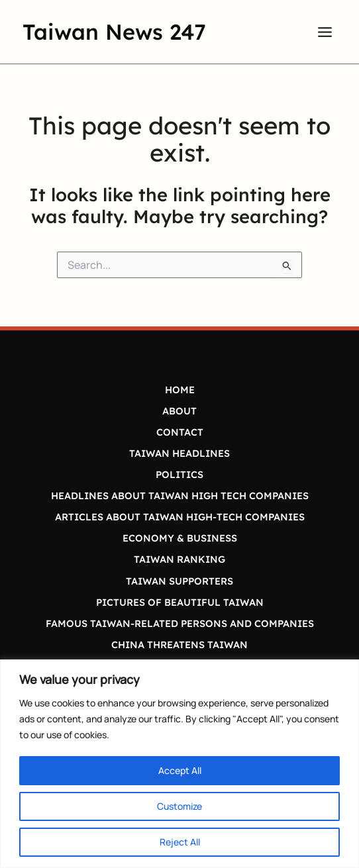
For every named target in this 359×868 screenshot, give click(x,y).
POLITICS (179, 474)
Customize (179, 806)
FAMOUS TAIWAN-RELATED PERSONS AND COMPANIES (180, 623)
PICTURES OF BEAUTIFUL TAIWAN (180, 602)
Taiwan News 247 (114, 31)
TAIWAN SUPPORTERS (179, 581)
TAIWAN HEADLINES (179, 453)
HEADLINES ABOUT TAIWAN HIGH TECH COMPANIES (180, 495)
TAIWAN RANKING (179, 559)
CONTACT (179, 432)
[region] (179, 763)
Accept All (179, 770)
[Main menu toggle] (325, 32)
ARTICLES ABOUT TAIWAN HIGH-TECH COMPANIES (180, 516)
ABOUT (179, 411)
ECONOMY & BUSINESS (180, 538)
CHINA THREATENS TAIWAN (179, 644)
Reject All (180, 842)
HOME (180, 389)
